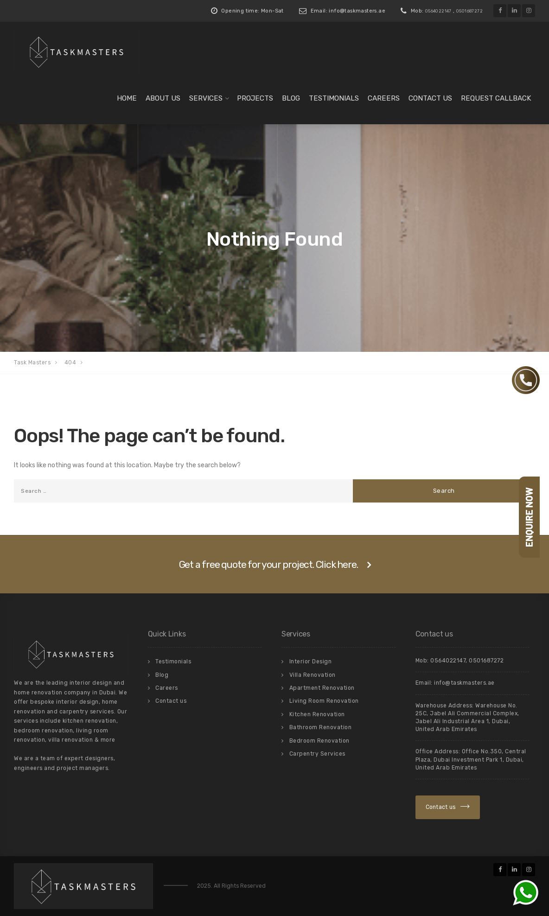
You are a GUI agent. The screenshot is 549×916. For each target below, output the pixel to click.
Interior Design (310, 661)
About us (163, 98)
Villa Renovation (312, 675)
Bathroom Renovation (320, 727)
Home (127, 98)
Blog (291, 98)
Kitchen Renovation (317, 714)
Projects (255, 98)
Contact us (430, 98)
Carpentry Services (317, 754)
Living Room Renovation (324, 701)
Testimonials (334, 98)
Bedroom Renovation (319, 741)
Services (206, 98)
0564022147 (438, 11)
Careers (384, 98)
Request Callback (496, 98)
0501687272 (469, 11)
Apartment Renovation (322, 688)
